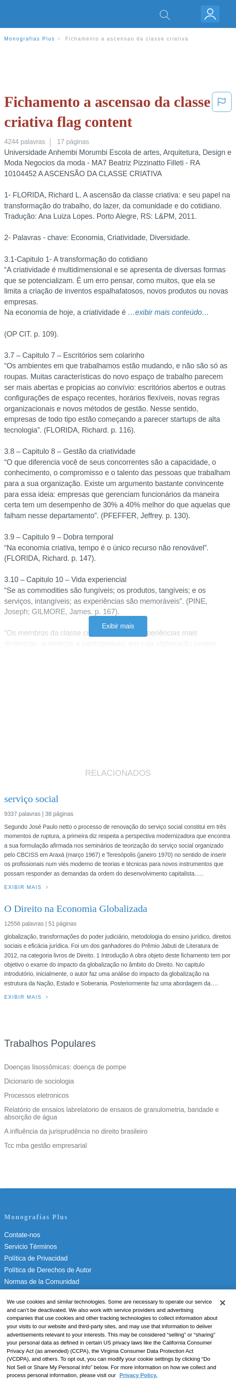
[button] (222, 114)
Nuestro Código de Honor (41, 1293)
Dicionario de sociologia (39, 1081)
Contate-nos (22, 1234)
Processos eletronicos (36, 1095)
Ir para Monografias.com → (47, 1328)
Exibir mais (118, 626)
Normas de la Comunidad (41, 1281)
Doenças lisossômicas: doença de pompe (65, 1067)
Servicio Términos (30, 1246)
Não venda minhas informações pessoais (64, 1305)
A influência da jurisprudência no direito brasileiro (76, 1131)
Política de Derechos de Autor (48, 1270)
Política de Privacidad (36, 1258)
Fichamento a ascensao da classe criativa (127, 39)
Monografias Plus (29, 39)
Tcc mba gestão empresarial (45, 1145)
